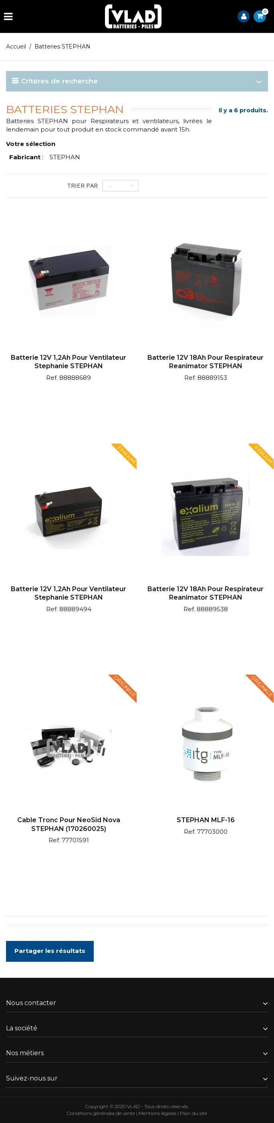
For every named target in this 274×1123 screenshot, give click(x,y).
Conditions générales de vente (101, 1113)
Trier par (82, 185)
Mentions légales (157, 1113)
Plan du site (193, 1113)
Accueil (16, 46)
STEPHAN (65, 157)
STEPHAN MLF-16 (206, 820)
